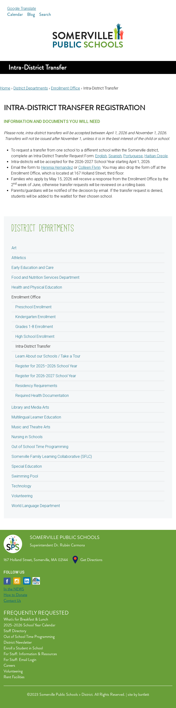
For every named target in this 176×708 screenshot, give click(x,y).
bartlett (143, 694)
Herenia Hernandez (57, 167)
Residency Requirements (36, 385)
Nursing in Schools (27, 437)
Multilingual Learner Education (36, 417)
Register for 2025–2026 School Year (46, 366)
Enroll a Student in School (23, 648)
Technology (21, 486)
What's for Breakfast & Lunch (26, 619)
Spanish (115, 156)
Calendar (15, 14)
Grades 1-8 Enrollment (34, 326)
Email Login (27, 659)
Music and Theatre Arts (31, 427)
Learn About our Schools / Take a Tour (47, 356)
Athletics (19, 257)
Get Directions (91, 560)
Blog (31, 14)
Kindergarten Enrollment (35, 317)
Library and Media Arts (30, 407)
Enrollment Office (65, 88)
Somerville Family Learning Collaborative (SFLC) (52, 456)
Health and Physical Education (37, 287)
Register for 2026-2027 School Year (45, 376)
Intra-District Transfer (32, 346)
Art (14, 248)
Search (45, 14)
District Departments (30, 88)
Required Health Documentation (42, 395)
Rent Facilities (14, 677)
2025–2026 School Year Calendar (29, 625)
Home (5, 88)
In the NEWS (14, 589)
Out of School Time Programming (40, 446)
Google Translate (21, 8)
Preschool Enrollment (33, 307)
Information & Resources (38, 654)
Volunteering (22, 496)
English (101, 156)
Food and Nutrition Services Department (45, 277)
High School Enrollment (34, 336)
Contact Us (12, 600)
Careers (9, 665)
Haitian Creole (156, 156)
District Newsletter (18, 642)
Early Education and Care (33, 267)
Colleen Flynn (89, 167)
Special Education (27, 466)
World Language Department (36, 505)
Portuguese (133, 156)
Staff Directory (15, 631)
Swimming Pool (25, 476)
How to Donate (15, 595)
